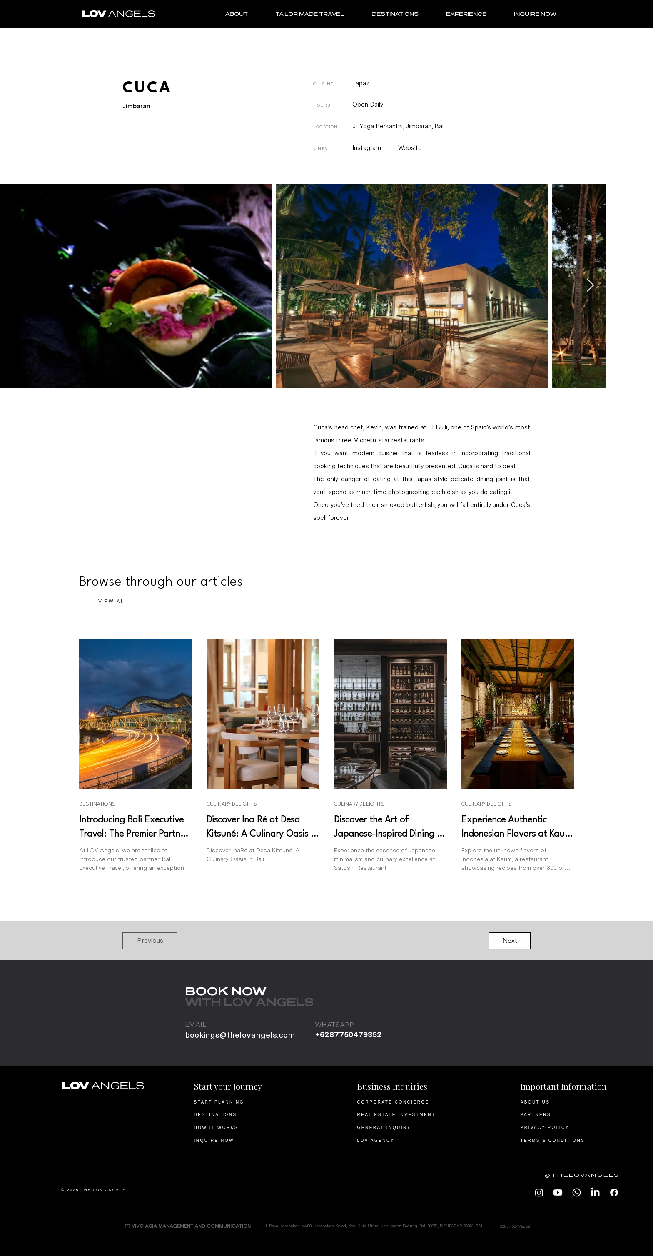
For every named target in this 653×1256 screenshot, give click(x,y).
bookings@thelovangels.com (240, 1035)
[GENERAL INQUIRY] (407, 1127)
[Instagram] (371, 148)
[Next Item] (590, 286)
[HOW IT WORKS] (244, 1127)
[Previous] (149, 940)
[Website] (414, 148)
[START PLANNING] (244, 1102)
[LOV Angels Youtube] (558, 1192)
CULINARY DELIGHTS (232, 804)
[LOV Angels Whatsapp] (576, 1192)
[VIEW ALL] (155, 601)
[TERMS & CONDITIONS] (571, 1140)
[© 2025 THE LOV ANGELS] (111, 1190)
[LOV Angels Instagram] (539, 1192)
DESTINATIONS (97, 804)
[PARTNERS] (571, 1114)
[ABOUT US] (571, 1102)
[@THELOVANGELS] (574, 1175)
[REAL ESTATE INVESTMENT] (407, 1114)
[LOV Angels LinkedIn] (595, 1192)
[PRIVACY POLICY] (571, 1127)
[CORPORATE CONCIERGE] (407, 1102)
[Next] (510, 940)
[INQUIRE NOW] (244, 1140)
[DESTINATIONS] (244, 1114)
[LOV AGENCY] (407, 1140)
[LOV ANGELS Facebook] (614, 1192)
